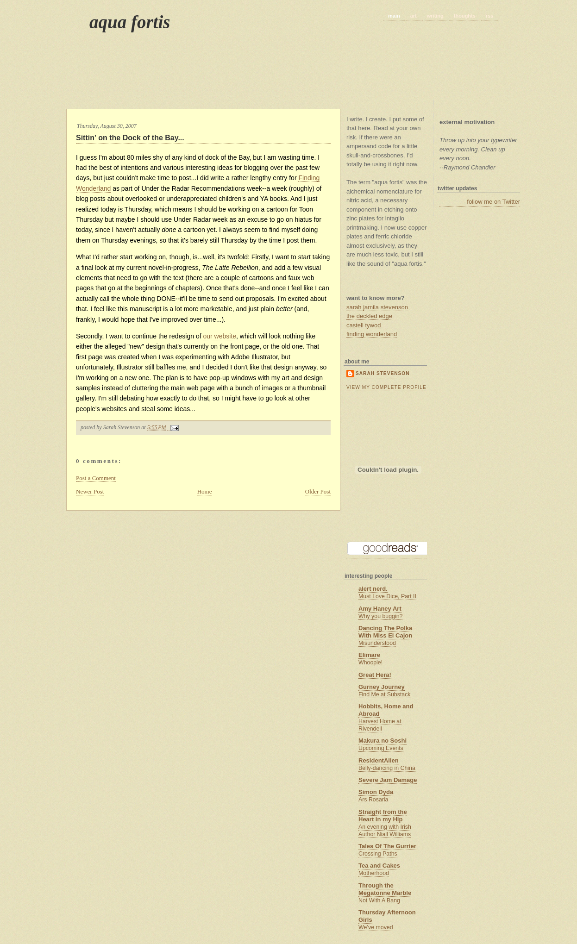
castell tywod (363, 325)
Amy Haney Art (379, 608)
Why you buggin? (380, 616)
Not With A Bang (379, 900)
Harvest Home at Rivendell (379, 725)
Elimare (369, 654)
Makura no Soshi (382, 740)
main (394, 16)
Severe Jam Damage (387, 779)
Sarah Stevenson (382, 373)
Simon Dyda (375, 791)
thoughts (465, 16)
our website (219, 336)
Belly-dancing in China (386, 768)
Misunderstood (377, 643)
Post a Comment (96, 478)
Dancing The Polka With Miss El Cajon (385, 632)
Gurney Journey (381, 686)
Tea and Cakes (379, 865)
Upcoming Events (380, 748)
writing (435, 16)
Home (204, 491)
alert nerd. (373, 588)
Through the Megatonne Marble (384, 889)
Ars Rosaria (373, 799)
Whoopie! (370, 662)
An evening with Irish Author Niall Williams (384, 831)
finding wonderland (371, 334)
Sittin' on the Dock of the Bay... (130, 138)
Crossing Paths (377, 853)
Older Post (318, 491)
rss (490, 16)
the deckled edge (369, 316)
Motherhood (373, 873)
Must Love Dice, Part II (387, 596)
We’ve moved (375, 927)
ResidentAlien (378, 760)
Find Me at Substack (384, 694)
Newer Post (90, 491)
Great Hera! (374, 674)
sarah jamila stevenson (377, 307)
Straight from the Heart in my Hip (382, 815)
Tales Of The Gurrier (387, 846)
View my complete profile (386, 387)
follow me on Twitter (493, 201)
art (413, 16)
